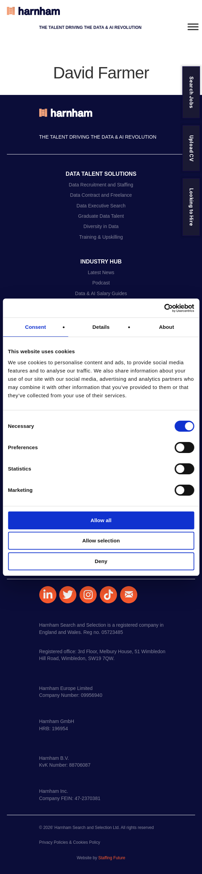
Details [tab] (101, 327)
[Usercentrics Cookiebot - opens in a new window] (164, 308)
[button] (47, 594)
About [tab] (166, 327)
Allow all (101, 520)
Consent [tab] (35, 327)
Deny (101, 561)
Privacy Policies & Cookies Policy (69, 842)
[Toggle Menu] (193, 26)
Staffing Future (111, 857)
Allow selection (101, 540)
